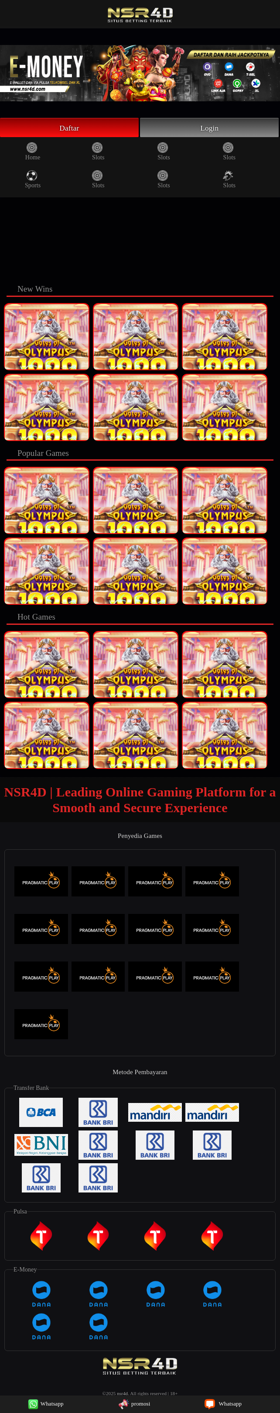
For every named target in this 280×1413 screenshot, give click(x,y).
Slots (98, 152)
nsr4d (122, 1394)
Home (33, 152)
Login (209, 128)
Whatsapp (46, 1403)
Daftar (69, 128)
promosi (134, 1403)
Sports (33, 180)
